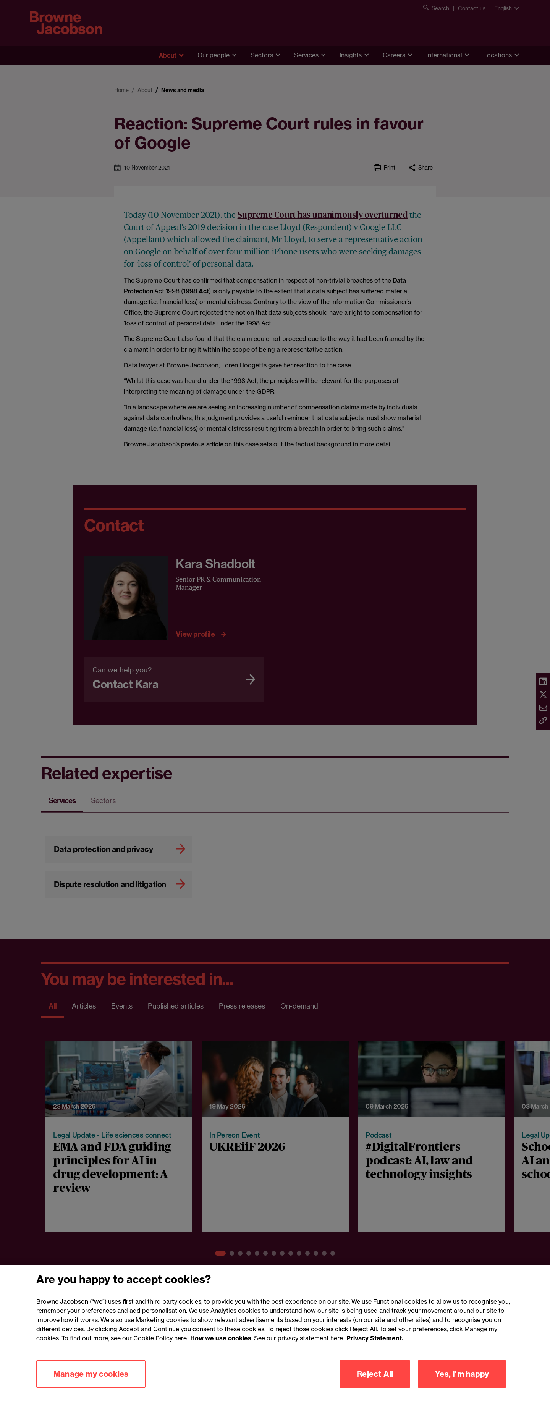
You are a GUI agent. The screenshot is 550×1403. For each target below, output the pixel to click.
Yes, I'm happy (462, 1385)
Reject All (375, 1385)
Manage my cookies (90, 1385)
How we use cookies (220, 1350)
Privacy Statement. (374, 1350)
